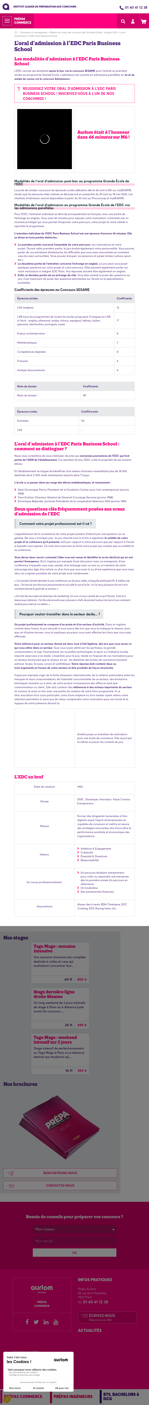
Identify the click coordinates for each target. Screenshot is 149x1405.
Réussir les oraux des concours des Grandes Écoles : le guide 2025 (83, 32)
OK (74, 1253)
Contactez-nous (39, 1186)
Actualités (90, 1330)
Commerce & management (34, 32)
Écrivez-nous (102, 1317)
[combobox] (74, 1229)
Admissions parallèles (26, 1351)
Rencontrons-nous (40, 1173)
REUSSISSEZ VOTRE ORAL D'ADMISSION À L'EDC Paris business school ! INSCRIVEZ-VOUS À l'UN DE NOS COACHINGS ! (69, 93)
